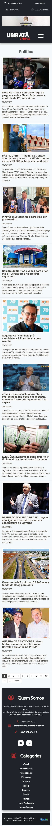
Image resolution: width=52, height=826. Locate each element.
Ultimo (17, 681)
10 (46, 676)
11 (5, 681)
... (10, 681)
